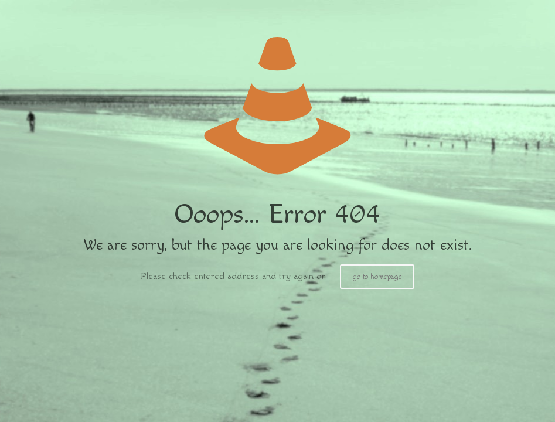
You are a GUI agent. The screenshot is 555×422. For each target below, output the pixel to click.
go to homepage (377, 276)
